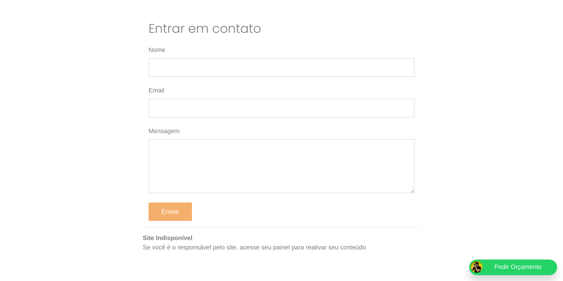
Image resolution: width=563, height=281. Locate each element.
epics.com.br (385, 247)
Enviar (170, 211)
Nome (157, 50)
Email (156, 90)
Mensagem (164, 131)
